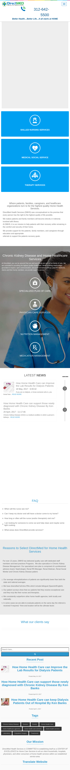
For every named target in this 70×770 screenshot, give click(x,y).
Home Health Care (47, 724)
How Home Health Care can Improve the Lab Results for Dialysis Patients (35, 384)
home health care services (33, 729)
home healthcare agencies (11, 729)
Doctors (25, 724)
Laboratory (6, 733)
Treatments (34, 733)
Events (34, 724)
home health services (53, 729)
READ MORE (17, 394)
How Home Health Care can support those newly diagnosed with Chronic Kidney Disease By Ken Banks (28, 406)
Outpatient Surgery (20, 733)
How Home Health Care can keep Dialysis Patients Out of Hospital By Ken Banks (39, 701)
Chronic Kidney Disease (11, 724)
